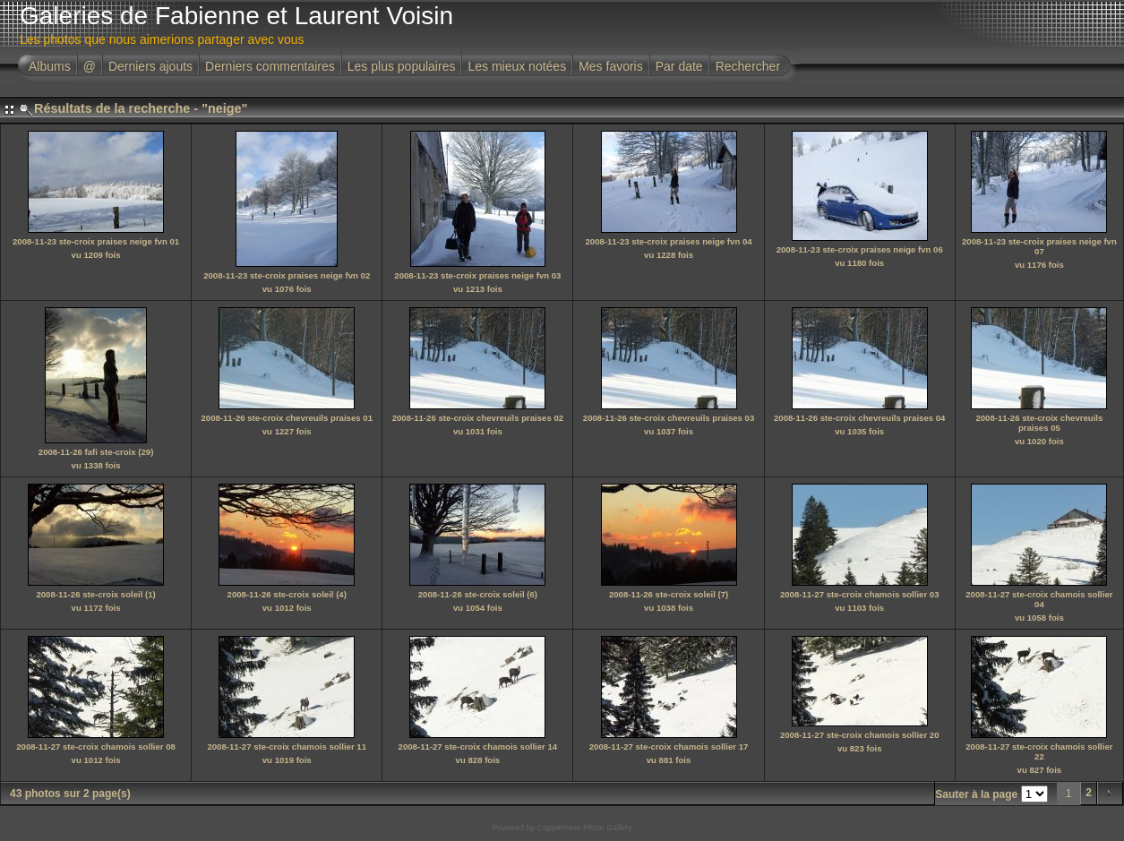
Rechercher (748, 66)
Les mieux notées (517, 66)
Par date (679, 66)
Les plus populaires (401, 66)
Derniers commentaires (270, 66)
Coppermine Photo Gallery (583, 827)
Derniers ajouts (150, 66)
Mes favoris (611, 66)
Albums (50, 66)
